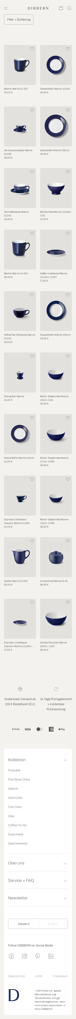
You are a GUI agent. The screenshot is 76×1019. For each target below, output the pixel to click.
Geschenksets (17, 843)
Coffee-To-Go (17, 825)
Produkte (14, 770)
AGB (38, 976)
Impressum (60, 976)
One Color (15, 807)
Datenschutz (16, 976)
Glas (11, 816)
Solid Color (15, 797)
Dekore (13, 788)
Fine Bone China (19, 779)
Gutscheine (16, 834)
